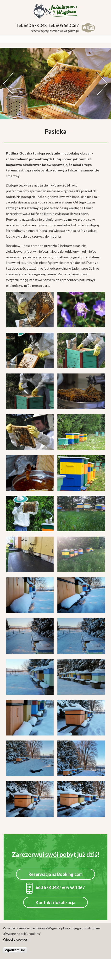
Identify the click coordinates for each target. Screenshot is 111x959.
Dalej (103, 84)
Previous (8, 84)
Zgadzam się (15, 950)
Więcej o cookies (15, 939)
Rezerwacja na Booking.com (55, 874)
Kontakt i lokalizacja (55, 902)
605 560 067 (73, 887)
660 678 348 (42, 887)
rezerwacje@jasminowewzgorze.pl (55, 31)
